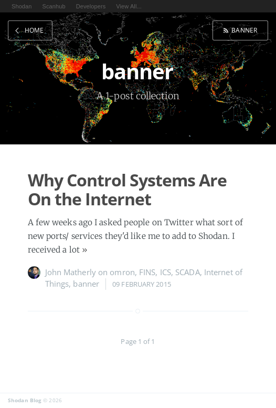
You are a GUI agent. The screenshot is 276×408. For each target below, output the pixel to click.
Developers (91, 6)
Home (34, 30)
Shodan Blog (24, 400)
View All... (129, 6)
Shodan (22, 6)
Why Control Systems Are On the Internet (127, 190)
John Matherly (70, 272)
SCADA (187, 272)
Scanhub (54, 6)
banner (244, 30)
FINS (147, 272)
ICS (165, 272)
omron (122, 272)
